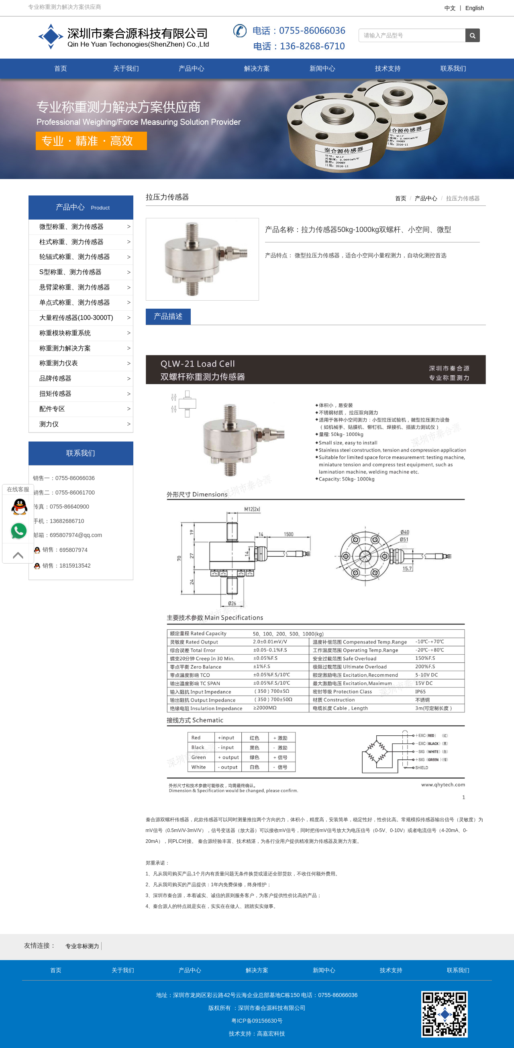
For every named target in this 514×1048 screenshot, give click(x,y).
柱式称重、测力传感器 (71, 241)
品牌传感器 (55, 378)
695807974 (73, 550)
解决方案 (257, 68)
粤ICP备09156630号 (257, 1020)
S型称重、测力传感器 (70, 272)
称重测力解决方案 (65, 348)
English (474, 8)
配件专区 (52, 408)
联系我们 (453, 68)
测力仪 (49, 424)
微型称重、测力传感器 (71, 226)
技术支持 (388, 68)
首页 (60, 68)
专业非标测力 (82, 946)
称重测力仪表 (58, 363)
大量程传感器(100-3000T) (76, 317)
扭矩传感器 (55, 393)
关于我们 (126, 68)
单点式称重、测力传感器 (74, 302)
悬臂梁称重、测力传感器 (74, 287)
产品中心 (191, 68)
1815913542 (75, 566)
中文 (450, 8)
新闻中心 (322, 68)
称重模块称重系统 (65, 333)
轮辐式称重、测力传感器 (74, 256)
